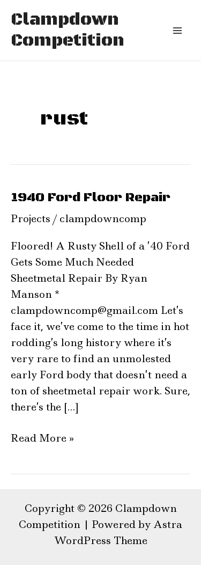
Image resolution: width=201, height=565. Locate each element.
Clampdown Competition (67, 30)
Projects (30, 218)
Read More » (42, 437)
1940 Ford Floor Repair (90, 197)
